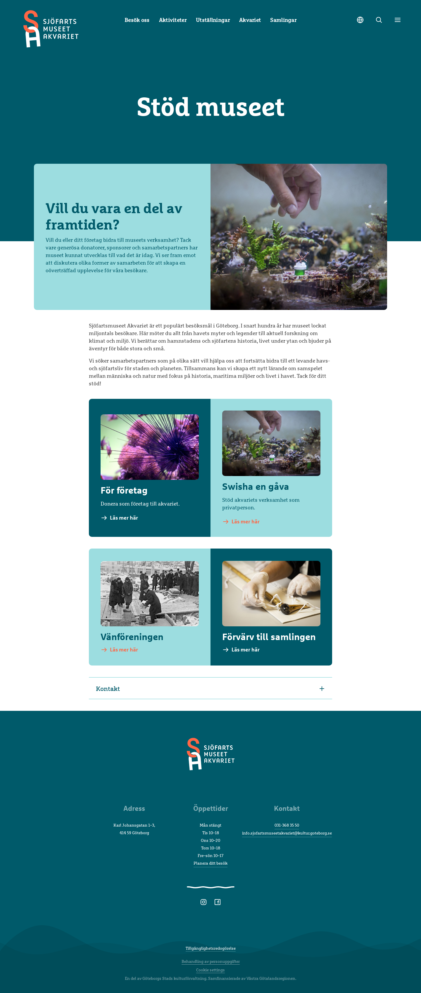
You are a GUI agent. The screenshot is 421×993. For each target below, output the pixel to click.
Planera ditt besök (210, 863)
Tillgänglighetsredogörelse (211, 948)
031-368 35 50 (287, 825)
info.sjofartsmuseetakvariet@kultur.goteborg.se (287, 833)
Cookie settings (210, 970)
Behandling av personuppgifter (211, 961)
